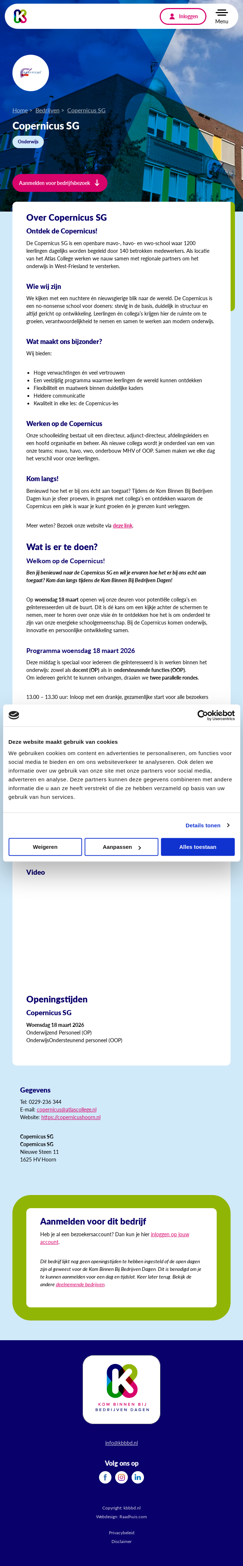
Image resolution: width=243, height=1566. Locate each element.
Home (20, 110)
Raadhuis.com (133, 1516)
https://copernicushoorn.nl (70, 1117)
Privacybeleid (121, 1533)
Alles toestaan (197, 847)
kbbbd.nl (132, 1508)
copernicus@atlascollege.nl (66, 1109)
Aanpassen (122, 847)
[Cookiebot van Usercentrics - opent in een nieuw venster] (203, 715)
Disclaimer (121, 1541)
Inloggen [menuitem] (188, 16)
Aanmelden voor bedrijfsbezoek (54, 182)
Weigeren (45, 847)
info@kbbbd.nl (121, 1442)
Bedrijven (47, 110)
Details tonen (203, 825)
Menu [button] (221, 21)
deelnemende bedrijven (80, 1284)
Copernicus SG (86, 110)
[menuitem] (105, 1477)
